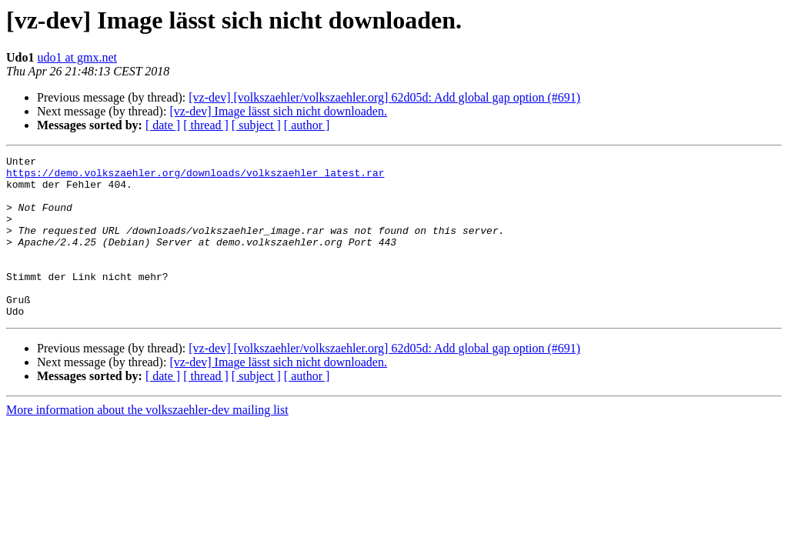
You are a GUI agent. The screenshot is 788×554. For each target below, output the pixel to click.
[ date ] (162, 125)
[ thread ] (206, 125)
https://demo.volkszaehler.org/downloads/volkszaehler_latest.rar (195, 177)
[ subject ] (256, 125)
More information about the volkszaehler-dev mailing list (147, 442)
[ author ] (307, 125)
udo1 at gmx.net (77, 57)
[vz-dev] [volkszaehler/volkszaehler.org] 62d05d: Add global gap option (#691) (384, 97)
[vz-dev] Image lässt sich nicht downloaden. (278, 111)
